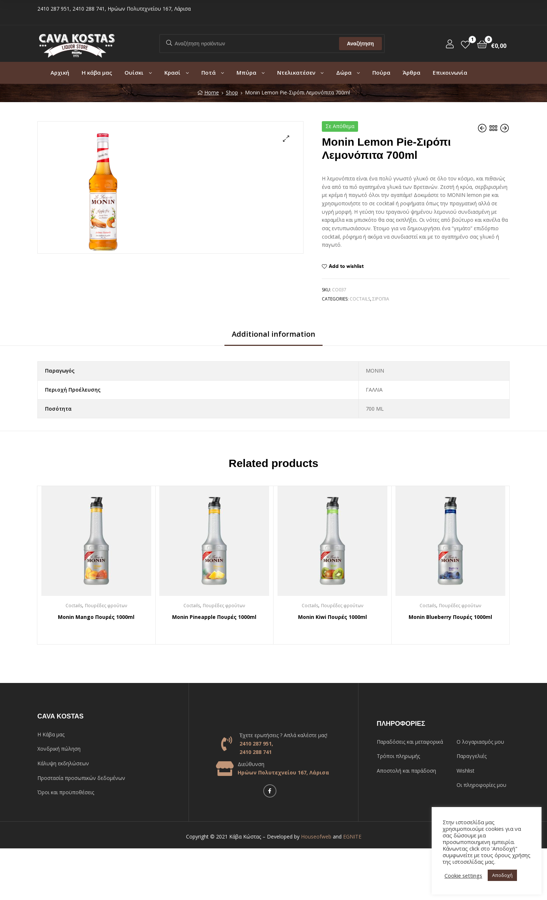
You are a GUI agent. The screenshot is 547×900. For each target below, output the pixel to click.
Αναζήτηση (360, 43)
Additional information (273, 334)
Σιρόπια (380, 299)
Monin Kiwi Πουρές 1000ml (332, 616)
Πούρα (381, 72)
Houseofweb (316, 836)
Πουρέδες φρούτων (106, 605)
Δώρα (343, 72)
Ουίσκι (134, 72)
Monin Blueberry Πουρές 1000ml (450, 616)
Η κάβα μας (97, 72)
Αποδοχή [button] (502, 875)
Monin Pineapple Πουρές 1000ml (214, 616)
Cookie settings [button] (463, 875)
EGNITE (352, 836)
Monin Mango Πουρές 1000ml (96, 616)
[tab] (273, 337)
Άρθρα (411, 72)
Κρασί (172, 72)
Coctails (360, 299)
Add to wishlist (346, 266)
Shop (232, 92)
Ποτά (208, 72)
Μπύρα (246, 72)
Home (211, 92)
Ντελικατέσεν (296, 72)
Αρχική (60, 72)
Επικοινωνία (450, 72)
